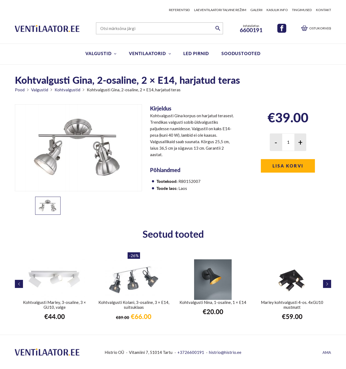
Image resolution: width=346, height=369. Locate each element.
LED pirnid (196, 53)
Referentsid (179, 10)
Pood (20, 89)
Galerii (256, 10)
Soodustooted (241, 53)
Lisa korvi (288, 165)
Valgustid (98, 53)
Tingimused (302, 10)
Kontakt (323, 10)
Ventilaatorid (147, 53)
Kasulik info (277, 10)
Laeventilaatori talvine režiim (220, 10)
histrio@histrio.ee (225, 352)
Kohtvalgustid (67, 89)
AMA (326, 352)
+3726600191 (190, 352)
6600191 (251, 29)
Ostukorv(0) (320, 28)
